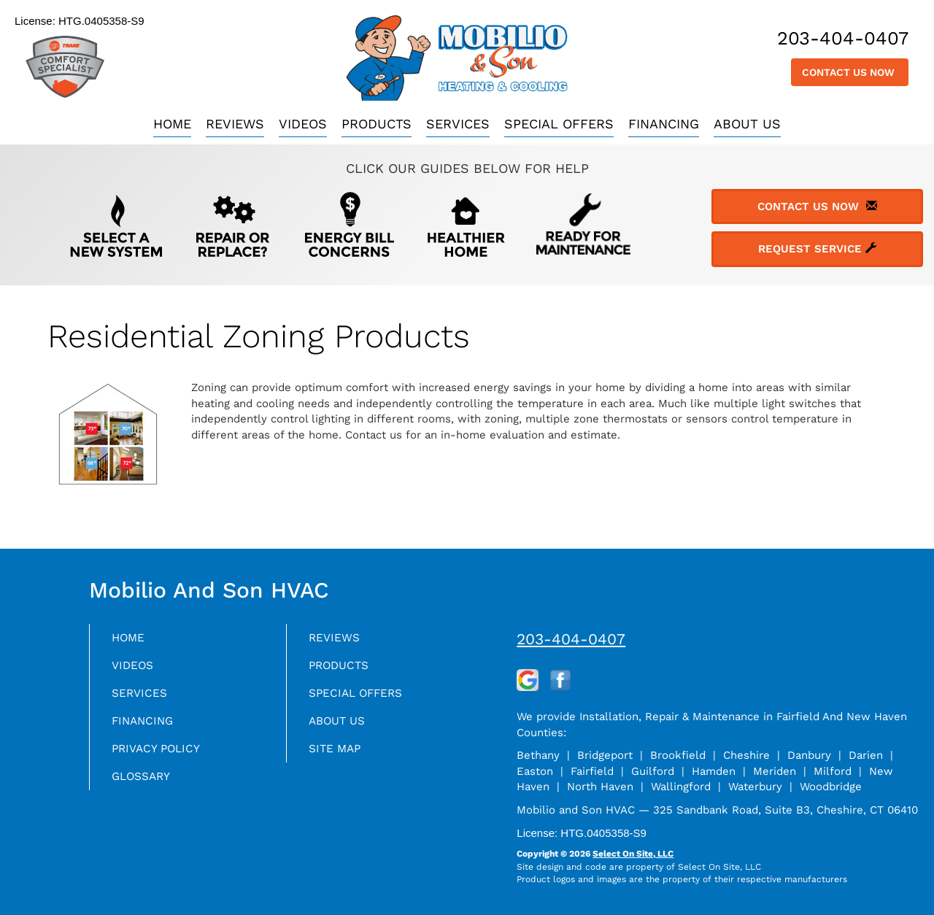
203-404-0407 (571, 639)
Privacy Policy (163, 758)
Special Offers (559, 123)
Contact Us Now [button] (850, 72)
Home (172, 123)
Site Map (339, 758)
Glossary (146, 788)
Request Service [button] (817, 248)
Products (376, 123)
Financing (663, 123)
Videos (303, 123)
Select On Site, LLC (633, 854)
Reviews (235, 123)
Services (458, 123)
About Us (747, 123)
